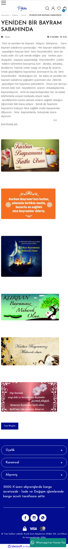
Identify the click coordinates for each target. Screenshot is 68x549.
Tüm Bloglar (10, 426)
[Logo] (22, 8)
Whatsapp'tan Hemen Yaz (48, 543)
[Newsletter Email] (34, 504)
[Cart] (65, 8)
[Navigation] (3, 2)
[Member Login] (53, 8)
